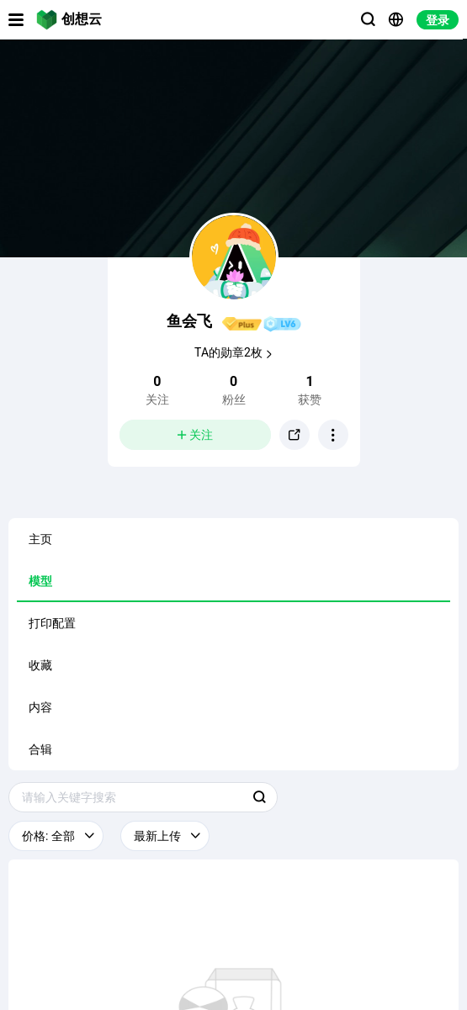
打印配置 (52, 623)
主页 (40, 539)
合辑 (40, 749)
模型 (40, 581)
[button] (333, 435)
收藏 (40, 665)
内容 (40, 707)
